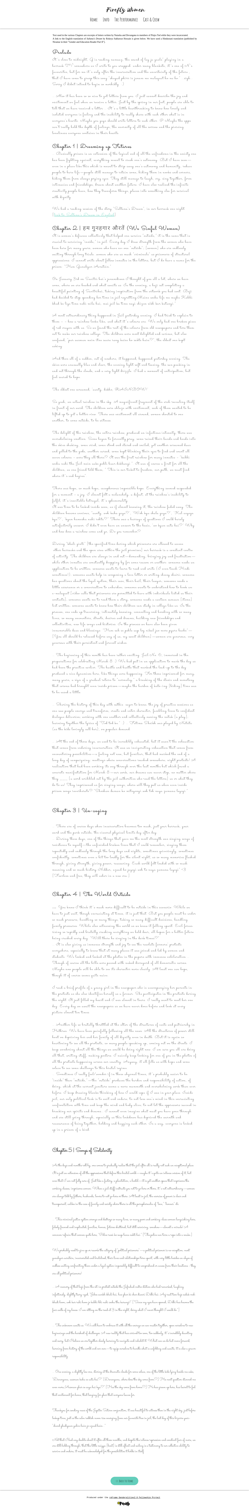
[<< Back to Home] (124, 1481)
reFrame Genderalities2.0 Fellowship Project (134, 1497)
